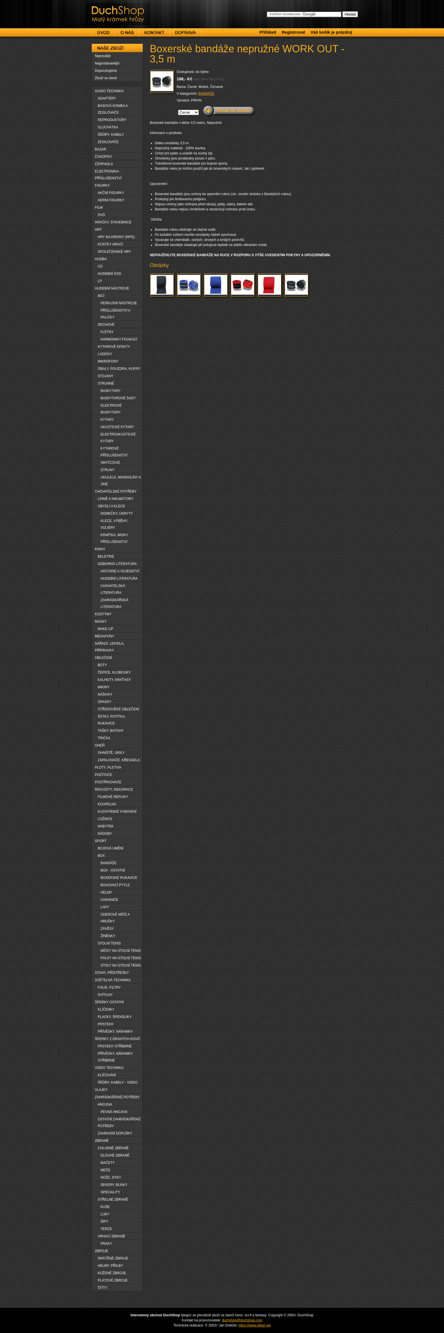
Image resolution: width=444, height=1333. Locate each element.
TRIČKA (104, 738)
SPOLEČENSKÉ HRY (114, 252)
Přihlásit (267, 32)
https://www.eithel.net (254, 1325)
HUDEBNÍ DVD (109, 274)
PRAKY (106, 1244)
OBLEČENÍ (103, 658)
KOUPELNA (107, 804)
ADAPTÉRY (107, 98)
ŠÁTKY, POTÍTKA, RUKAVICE (112, 720)
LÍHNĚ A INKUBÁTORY (115, 499)
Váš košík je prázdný (331, 32)
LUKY (105, 1214)
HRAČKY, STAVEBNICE (113, 222)
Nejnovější (103, 56)
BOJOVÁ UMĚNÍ (110, 848)
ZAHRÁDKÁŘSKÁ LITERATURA (114, 603)
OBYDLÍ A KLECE (111, 506)
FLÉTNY (107, 332)
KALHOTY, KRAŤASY (114, 680)
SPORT (100, 841)
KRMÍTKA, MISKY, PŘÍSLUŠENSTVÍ (115, 538)
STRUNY (107, 470)
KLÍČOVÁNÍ (107, 1075)
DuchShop (102, 8)
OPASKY (104, 702)
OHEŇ (100, 745)
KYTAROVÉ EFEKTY (114, 347)
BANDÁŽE (206, 94)
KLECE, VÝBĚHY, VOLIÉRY (114, 524)
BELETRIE (106, 556)
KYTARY (107, 420)
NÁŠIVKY (105, 694)
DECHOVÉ (106, 325)
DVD (101, 215)
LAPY (105, 907)
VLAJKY (101, 1090)
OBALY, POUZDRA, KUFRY (119, 369)
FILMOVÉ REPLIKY (113, 797)
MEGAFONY (104, 636)
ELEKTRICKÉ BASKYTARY (111, 409)
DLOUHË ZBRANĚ (115, 1155)
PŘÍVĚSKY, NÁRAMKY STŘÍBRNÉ (115, 1057)
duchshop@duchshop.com (242, 1320)
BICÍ (101, 296)
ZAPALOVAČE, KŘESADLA (119, 760)
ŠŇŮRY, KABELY (111, 135)
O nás (127, 32)
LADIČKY (105, 354)
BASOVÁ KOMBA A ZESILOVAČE (113, 109)
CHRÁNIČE (109, 900)
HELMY (106, 892)
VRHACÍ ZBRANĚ (111, 1236)
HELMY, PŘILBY (110, 1266)
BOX (101, 856)
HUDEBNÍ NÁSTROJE (112, 288)
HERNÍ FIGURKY (111, 200)
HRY (98, 230)
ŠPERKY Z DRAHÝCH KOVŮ (117, 1039)
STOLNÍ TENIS (109, 943)
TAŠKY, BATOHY (111, 731)
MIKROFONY (108, 361)
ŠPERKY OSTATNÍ (109, 1002)
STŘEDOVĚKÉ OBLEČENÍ (118, 709)
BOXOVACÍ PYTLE (115, 885)
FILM (99, 208)
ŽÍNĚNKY (108, 936)
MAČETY (108, 1163)
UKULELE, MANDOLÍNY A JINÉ (121, 480)
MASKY (101, 622)
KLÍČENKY (106, 1009)
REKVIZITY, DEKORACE (114, 789)
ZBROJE (101, 1251)
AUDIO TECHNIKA (109, 91)
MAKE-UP (105, 629)
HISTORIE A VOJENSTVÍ (120, 571)
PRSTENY (106, 1024)
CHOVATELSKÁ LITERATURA (113, 589)
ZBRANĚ (102, 1141)
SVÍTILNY (105, 995)
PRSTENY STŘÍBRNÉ (115, 1046)
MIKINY (103, 687)
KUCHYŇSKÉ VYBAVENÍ (117, 812)
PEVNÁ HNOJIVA (114, 1112)
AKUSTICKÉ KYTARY (117, 427)
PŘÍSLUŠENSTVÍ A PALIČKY (115, 314)
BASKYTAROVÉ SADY (118, 398)
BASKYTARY (111, 391)
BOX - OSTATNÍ (113, 870)
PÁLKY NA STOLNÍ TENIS (121, 958)
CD (100, 266)
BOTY (102, 665)
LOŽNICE (105, 819)
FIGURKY (102, 185)
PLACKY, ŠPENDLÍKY (115, 1017)
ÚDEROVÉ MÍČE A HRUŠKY (115, 918)
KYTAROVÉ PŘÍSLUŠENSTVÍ (114, 452)
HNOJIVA (105, 1104)
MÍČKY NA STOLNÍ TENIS (121, 951)
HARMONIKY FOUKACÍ (119, 339)
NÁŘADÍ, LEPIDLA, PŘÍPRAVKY (110, 647)
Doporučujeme (106, 71)
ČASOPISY (103, 157)
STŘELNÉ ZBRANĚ (113, 1200)
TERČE (106, 1229)
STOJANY (105, 376)
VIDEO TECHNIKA (109, 1068)
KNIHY (100, 549)
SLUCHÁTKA (108, 127)
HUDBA (101, 259)
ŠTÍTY (102, 1288)
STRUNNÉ (106, 383)
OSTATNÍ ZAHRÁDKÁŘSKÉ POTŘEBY (119, 1122)
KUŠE (105, 1207)
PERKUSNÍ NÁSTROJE (119, 303)
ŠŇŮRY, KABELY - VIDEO (118, 1082)
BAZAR (100, 149)
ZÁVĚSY (107, 929)
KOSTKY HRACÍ (110, 244)
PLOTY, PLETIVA (108, 767)
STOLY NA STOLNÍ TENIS (121, 965)
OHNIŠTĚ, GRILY (111, 753)
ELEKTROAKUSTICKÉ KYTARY (118, 437)
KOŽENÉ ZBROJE (112, 1273)
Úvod (103, 32)
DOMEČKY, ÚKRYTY (117, 513)
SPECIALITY (110, 1192)
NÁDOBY (105, 834)
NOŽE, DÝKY (111, 1177)
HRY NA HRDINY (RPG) (116, 237)
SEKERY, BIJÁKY (114, 1185)
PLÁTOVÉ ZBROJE (113, 1280)
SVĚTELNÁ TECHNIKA (113, 980)
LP (100, 281)
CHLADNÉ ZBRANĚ (113, 1148)
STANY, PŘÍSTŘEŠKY (112, 973)
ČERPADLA (104, 164)
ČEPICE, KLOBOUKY (114, 672)
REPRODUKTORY (112, 120)
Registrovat (293, 32)
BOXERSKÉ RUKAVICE (119, 878)
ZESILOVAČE (108, 142)
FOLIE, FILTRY (109, 987)
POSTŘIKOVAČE (108, 782)
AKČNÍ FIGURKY (111, 193)
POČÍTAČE (103, 775)
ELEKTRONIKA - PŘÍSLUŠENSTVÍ (108, 174)
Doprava (185, 32)
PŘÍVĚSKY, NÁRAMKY (115, 1032)
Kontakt (154, 32)
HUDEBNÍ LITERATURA (119, 579)
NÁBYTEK (106, 826)
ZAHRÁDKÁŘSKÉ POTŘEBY (117, 1097)
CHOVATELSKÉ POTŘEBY (116, 491)
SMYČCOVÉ (110, 463)
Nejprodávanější (107, 63)
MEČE (105, 1170)
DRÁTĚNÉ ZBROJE (113, 1258)
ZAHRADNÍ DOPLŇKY (115, 1133)
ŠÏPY (104, 1222)
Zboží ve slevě (106, 78)
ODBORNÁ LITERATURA (117, 564)
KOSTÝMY (103, 614)
